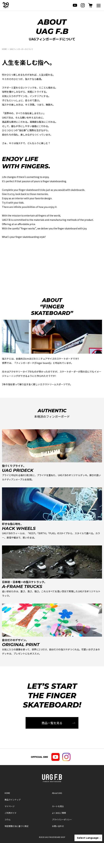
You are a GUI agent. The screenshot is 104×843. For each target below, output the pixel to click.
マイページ (10, 806)
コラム (8, 819)
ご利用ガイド (11, 812)
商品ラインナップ (12, 799)
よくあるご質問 (59, 812)
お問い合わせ (58, 826)
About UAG (57, 793)
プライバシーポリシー (62, 819)
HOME (4, 49)
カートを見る (58, 806)
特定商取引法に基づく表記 (16, 826)
